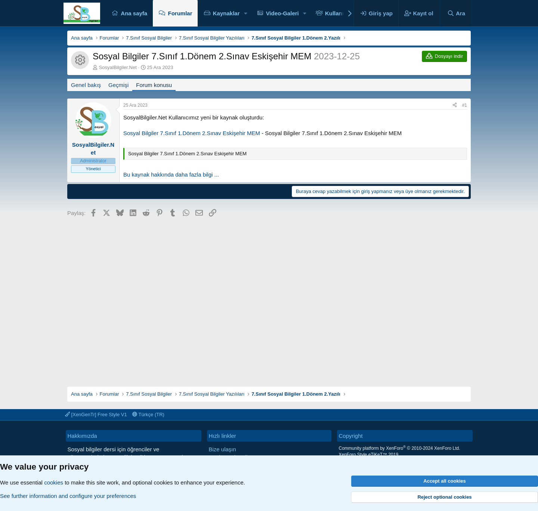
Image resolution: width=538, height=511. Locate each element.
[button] (245, 13)
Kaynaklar (226, 13)
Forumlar (180, 13)
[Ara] (456, 13)
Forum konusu (154, 85)
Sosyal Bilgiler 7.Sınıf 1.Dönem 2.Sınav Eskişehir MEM (191, 133)
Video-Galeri (282, 13)
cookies (53, 482)
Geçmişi (118, 85)
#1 (464, 105)
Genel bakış (86, 85)
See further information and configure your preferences (68, 496)
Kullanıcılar (340, 13)
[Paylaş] (455, 105)
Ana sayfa (134, 13)
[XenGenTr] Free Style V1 (96, 414)
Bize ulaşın (222, 449)
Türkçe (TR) (148, 414)
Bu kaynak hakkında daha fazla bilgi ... (171, 174)
